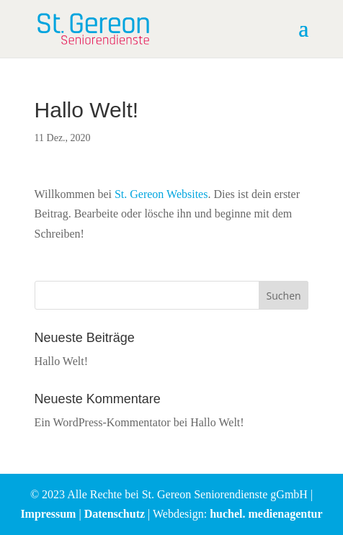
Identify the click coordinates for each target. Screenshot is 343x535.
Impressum (48, 514)
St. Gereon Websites (161, 194)
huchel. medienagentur (266, 514)
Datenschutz (114, 514)
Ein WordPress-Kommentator (103, 422)
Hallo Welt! (61, 361)
